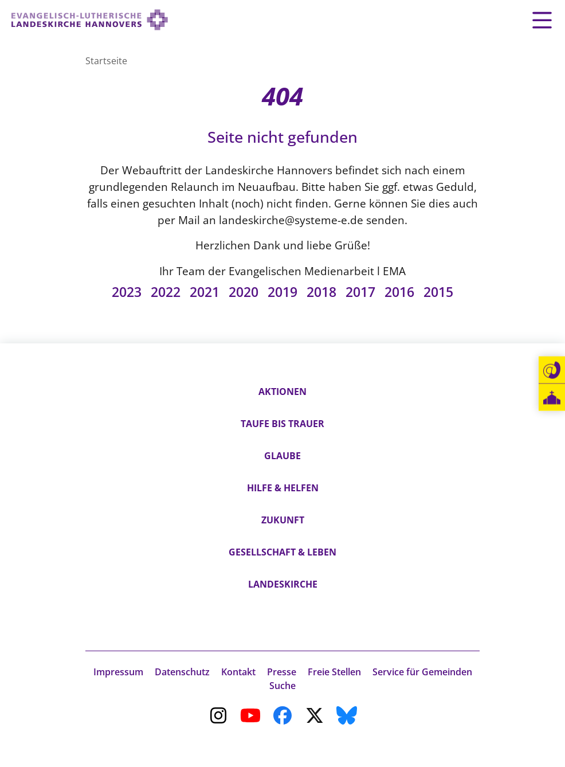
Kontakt (238, 672)
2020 (243, 292)
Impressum (118, 672)
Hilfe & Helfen (283, 488)
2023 (127, 292)
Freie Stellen (334, 672)
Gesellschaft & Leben (282, 552)
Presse (281, 672)
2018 (321, 292)
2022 (166, 292)
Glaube (282, 455)
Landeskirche (282, 584)
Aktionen (282, 391)
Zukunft (282, 520)
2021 (204, 292)
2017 (360, 292)
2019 (282, 292)
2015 (438, 292)
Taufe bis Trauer (282, 423)
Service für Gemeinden (422, 672)
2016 (399, 292)
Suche (282, 685)
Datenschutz (182, 672)
